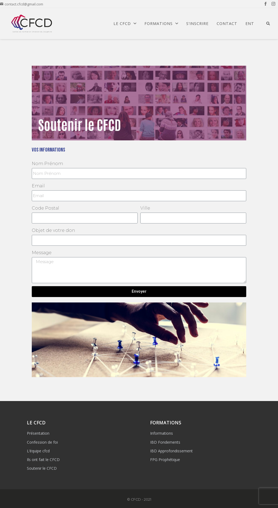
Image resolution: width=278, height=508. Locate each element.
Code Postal (45, 208)
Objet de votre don (53, 230)
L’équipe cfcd (38, 450)
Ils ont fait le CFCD (43, 459)
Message (42, 252)
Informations (161, 433)
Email (38, 185)
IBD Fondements (165, 442)
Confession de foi (42, 442)
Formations (161, 24)
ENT (249, 24)
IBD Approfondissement (171, 450)
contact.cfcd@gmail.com (21, 4)
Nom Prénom (47, 163)
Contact (227, 24)
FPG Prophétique (165, 459)
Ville (145, 208)
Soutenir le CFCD (42, 468)
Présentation (38, 433)
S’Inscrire (197, 24)
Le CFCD (124, 24)
